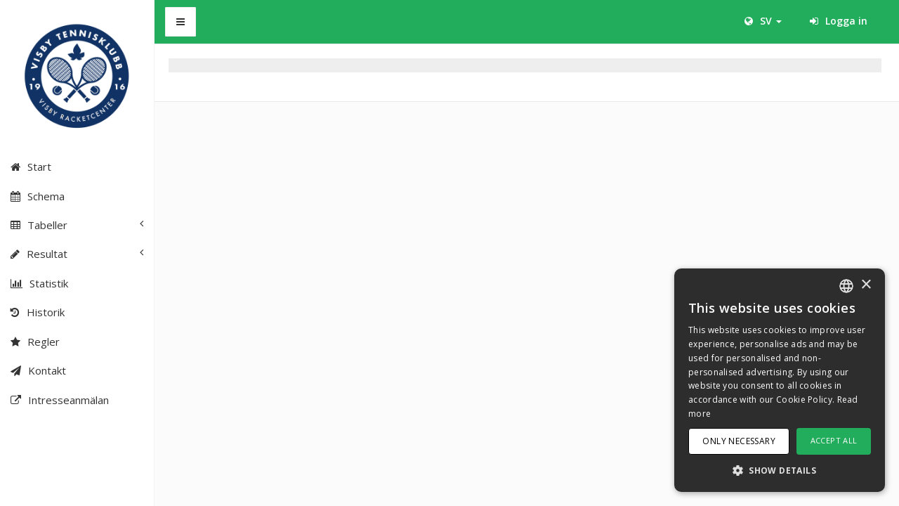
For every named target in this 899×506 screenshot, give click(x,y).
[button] (779, 470)
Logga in (838, 20)
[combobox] (846, 286)
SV (763, 20)
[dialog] (779, 380)
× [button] (865, 285)
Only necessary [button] (738, 441)
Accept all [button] (834, 440)
